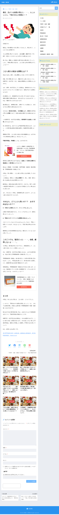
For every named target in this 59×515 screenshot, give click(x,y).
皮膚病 (42, 48)
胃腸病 (42, 51)
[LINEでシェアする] (25, 346)
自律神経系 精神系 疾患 (47, 55)
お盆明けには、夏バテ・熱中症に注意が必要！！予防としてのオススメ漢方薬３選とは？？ (48, 111)
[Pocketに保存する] (29, 346)
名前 (5, 448)
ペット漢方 (43, 21)
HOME (29, 509)
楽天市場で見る (23, 156)
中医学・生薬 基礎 (14, 352)
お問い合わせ (54, 2)
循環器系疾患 (43, 39)
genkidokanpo (50, 96)
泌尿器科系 (43, 45)
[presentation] (11, 486)
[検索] (56, 8)
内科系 (42, 30)
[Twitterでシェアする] (9, 346)
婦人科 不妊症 (44, 36)
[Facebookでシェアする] (14, 346)
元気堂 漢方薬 (7, 2)
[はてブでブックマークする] (19, 346)
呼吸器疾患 (43, 33)
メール (5, 454)
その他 (42, 18)
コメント (6, 429)
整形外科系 (33, 352)
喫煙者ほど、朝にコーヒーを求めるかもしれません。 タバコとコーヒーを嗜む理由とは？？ (48, 94)
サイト (4, 461)
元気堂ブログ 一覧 (25, 352)
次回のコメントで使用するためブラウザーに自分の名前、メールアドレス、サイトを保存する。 (20, 467)
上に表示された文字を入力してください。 (14, 475)
